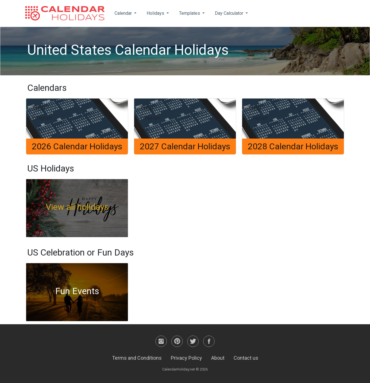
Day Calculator (229, 13)
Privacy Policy (186, 358)
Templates (190, 13)
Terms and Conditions (137, 358)
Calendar (124, 13)
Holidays (156, 13)
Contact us (246, 358)
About (218, 358)
